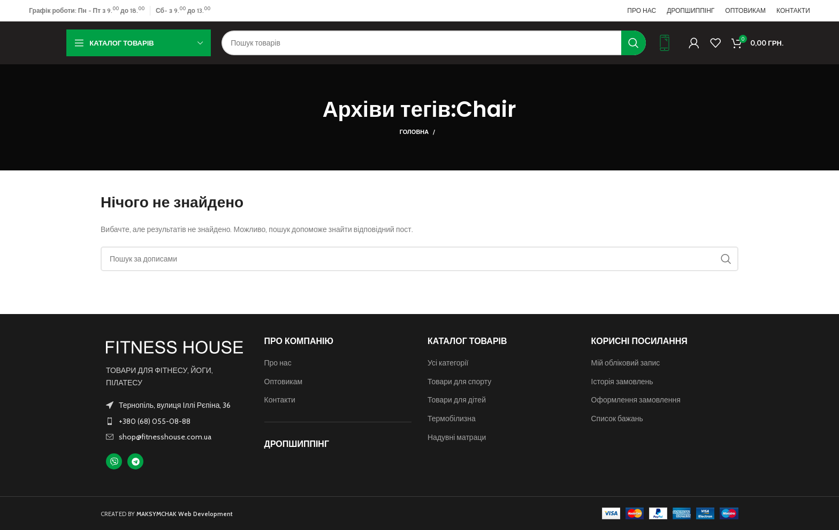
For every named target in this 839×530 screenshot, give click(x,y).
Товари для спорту (459, 381)
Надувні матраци (457, 437)
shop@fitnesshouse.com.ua (165, 437)
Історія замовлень (622, 381)
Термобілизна (452, 418)
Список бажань (617, 418)
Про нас (278, 363)
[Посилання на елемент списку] (174, 421)
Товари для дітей (457, 400)
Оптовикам (283, 381)
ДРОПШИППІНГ (296, 444)
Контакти (279, 400)
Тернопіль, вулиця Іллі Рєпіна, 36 (175, 405)
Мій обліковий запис (625, 363)
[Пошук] (434, 43)
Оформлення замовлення (636, 400)
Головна (414, 132)
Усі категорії (448, 363)
